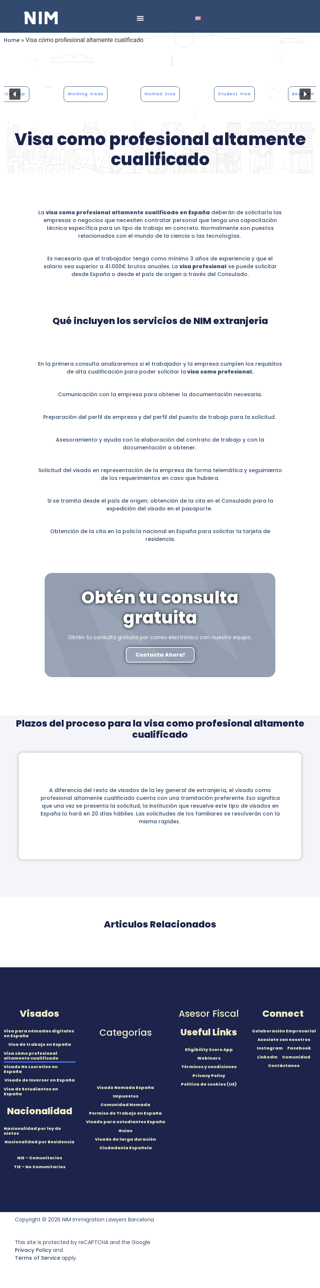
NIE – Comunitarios (39, 1158)
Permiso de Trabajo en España (125, 1113)
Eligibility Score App (209, 1049)
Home (12, 40)
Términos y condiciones (209, 1067)
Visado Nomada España (125, 1087)
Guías (125, 1131)
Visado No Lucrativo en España (31, 1069)
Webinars (209, 1058)
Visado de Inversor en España (39, 1080)
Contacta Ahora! (160, 655)
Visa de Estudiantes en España (31, 1091)
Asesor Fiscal (209, 1013)
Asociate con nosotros (283, 1039)
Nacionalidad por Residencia (39, 1142)
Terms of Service (37, 1258)
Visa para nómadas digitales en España (39, 1033)
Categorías (125, 1032)
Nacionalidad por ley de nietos (32, 1130)
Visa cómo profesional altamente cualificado (31, 1055)
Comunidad (296, 1057)
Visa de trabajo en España (39, 1044)
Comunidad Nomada (125, 1105)
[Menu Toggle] (140, 18)
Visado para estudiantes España (125, 1122)
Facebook (299, 1048)
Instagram (270, 1048)
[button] (14, 94)
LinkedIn (267, 1057)
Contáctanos (284, 1065)
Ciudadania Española (125, 1148)
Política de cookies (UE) (209, 1084)
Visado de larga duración (125, 1139)
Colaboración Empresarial (284, 1031)
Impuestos (125, 1096)
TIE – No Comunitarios (39, 1167)
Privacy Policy (208, 1076)
